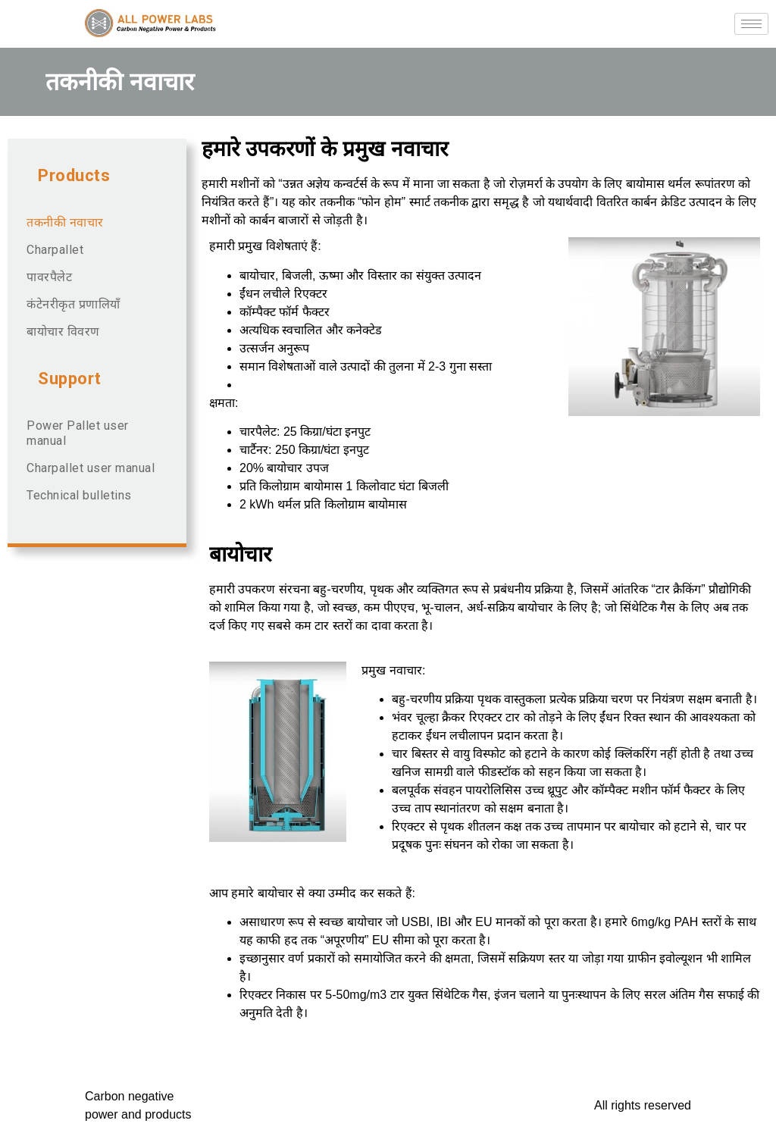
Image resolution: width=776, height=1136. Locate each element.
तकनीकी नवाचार (65, 222)
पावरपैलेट (49, 277)
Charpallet (55, 250)
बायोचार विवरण (63, 331)
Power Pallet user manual (78, 433)
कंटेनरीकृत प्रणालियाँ (73, 304)
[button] (97, 175)
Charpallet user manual (91, 468)
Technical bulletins (79, 495)
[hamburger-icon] (751, 24)
